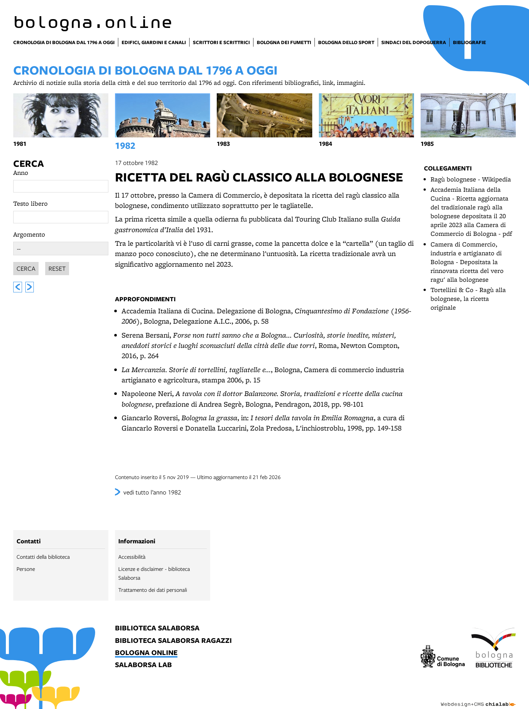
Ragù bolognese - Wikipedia (471, 179)
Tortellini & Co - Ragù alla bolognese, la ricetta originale (468, 298)
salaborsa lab (143, 665)
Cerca (28, 163)
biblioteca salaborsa (157, 628)
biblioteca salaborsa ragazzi (173, 641)
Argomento (29, 234)
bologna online (146, 653)
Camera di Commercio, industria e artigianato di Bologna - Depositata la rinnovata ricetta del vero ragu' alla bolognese (467, 262)
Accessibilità (131, 556)
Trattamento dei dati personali (152, 589)
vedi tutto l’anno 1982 (152, 492)
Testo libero (30, 203)
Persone (26, 568)
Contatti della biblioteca (43, 556)
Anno (20, 172)
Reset (57, 267)
